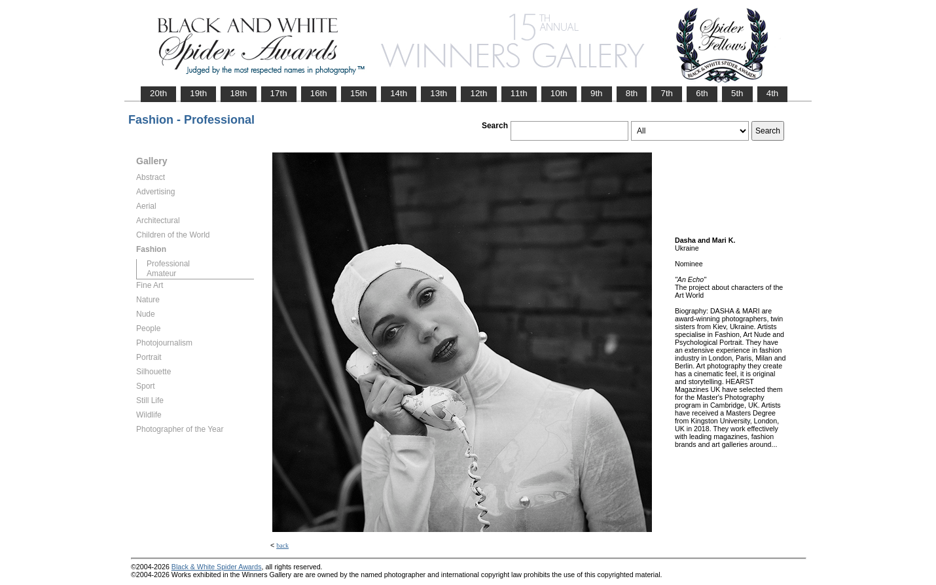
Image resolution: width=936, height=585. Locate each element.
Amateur (161, 273)
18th (238, 93)
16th (318, 93)
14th (398, 93)
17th (279, 93)
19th (198, 93)
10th (559, 93)
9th (596, 93)
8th (632, 93)
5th (737, 93)
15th (358, 93)
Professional (168, 263)
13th (438, 93)
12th (478, 93)
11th (519, 93)
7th (666, 93)
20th (158, 93)
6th (702, 93)
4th (772, 93)
